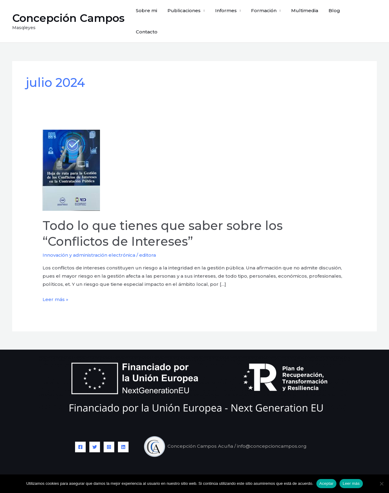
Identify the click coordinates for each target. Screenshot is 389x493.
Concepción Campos (68, 10)
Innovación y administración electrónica (89, 241)
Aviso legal (183, 467)
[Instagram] (109, 432)
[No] (381, 484)
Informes (231, 14)
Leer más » (55, 284)
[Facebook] (80, 432)
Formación (268, 14)
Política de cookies (278, 467)
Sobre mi (154, 14)
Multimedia (307, 14)
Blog (336, 14)
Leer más (351, 483)
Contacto (361, 14)
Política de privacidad (226, 467)
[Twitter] (94, 432)
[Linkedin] (123, 432)
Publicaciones (190, 14)
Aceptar (326, 483)
